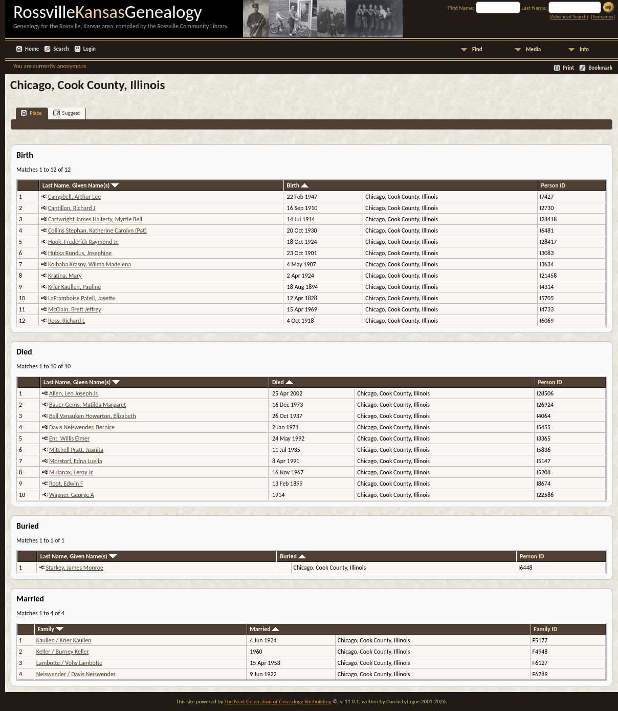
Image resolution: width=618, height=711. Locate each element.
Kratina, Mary (65, 275)
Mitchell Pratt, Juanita (76, 449)
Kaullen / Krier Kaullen (64, 640)
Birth (297, 185)
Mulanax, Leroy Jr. (71, 472)
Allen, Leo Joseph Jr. (73, 393)
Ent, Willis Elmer (69, 438)
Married (264, 629)
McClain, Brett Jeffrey (74, 309)
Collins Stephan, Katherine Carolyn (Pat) (97, 230)
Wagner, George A (71, 494)
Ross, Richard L (66, 320)
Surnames (602, 16)
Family (50, 629)
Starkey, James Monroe (74, 567)
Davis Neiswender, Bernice (82, 427)
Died (282, 382)
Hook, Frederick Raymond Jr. (83, 241)
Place (31, 113)
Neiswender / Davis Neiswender (76, 674)
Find (477, 49)
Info (584, 49)
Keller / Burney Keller (62, 651)
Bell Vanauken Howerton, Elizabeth (92, 416)
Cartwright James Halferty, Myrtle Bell (95, 219)
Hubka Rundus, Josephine (80, 253)
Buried (293, 556)
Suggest (66, 113)
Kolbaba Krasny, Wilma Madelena (89, 264)
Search (61, 49)
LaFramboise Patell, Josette (81, 298)
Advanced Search (568, 16)
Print (568, 68)
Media (533, 49)
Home (32, 49)
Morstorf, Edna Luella (75, 461)
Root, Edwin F (66, 483)
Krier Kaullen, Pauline (74, 286)
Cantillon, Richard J (71, 208)
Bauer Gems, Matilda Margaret (87, 404)
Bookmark (600, 68)
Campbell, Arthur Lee (74, 196)
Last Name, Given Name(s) (80, 185)
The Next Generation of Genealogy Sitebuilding (277, 701)
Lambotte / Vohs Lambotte (69, 662)
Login (89, 49)
